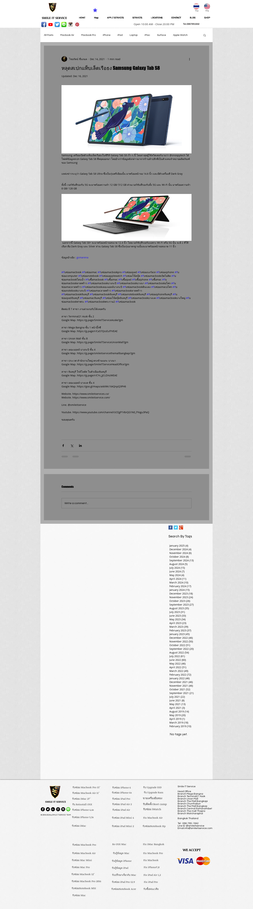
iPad (120, 35)
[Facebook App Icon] (43, 24)
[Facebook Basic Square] (170, 527)
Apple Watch (180, 35)
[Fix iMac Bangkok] (153, 844)
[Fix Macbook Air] (153, 817)
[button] (153, 24)
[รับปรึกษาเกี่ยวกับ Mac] (124, 874)
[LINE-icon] (63, 24)
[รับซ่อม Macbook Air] (84, 853)
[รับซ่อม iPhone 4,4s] (82, 809)
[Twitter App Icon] (57, 24)
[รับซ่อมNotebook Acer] (123, 889)
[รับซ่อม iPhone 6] (121, 787)
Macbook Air (67, 35)
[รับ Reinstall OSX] (82, 804)
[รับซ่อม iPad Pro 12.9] (123, 881)
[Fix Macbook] (151, 860)
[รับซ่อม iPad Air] (121, 809)
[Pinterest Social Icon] (77, 24)
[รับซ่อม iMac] (78, 825)
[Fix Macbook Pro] (153, 853)
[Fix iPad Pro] (151, 881)
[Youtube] (50, 24)
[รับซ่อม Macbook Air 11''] (86, 792)
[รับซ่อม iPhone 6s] (122, 792)
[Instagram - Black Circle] (63, 809)
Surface (161, 35)
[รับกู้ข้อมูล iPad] (120, 867)
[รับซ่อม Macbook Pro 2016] (86, 881)
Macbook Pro (88, 35)
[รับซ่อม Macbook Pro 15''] (86, 787)
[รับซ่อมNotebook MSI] (83, 888)
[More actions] (189, 59)
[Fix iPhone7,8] (151, 867)
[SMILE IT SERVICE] (54, 18)
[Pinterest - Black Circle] (58, 809)
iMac (147, 35)
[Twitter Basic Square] (176, 527)
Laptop (134, 35)
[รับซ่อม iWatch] (152, 809)
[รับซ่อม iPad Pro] (121, 798)
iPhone (107, 35)
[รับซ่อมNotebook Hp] (154, 826)
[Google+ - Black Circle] (53, 809)
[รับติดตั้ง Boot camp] (155, 804)
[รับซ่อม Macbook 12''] (83, 874)
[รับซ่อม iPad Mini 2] (122, 826)
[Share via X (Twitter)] (71, 445)
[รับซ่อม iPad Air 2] (121, 804)
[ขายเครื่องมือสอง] (152, 798)
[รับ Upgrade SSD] (152, 787)
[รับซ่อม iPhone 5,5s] (83, 817)
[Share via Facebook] (63, 445)
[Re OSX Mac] (119, 844)
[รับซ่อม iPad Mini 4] (122, 817)
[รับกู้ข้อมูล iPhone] (121, 860)
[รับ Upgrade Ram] (153, 792)
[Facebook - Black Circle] (43, 809)
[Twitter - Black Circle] (48, 809)
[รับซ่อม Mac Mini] (81, 860)
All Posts (48, 35)
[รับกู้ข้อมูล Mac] (121, 853)
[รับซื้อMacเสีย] (151, 889)
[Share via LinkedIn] (80, 445)
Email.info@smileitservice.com (195, 828)
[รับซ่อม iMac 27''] (81, 798)
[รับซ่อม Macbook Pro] (84, 844)
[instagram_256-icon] (70, 24)
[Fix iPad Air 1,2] (152, 874)
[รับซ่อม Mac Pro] (80, 867)
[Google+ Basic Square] (181, 527)
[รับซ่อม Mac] (79, 895)
